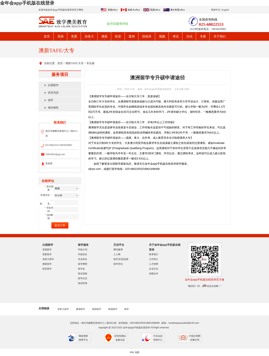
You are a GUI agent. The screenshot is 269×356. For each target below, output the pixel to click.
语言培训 (53, 92)
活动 (189, 36)
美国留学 (47, 249)
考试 (176, 36)
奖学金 (81, 268)
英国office (155, 9)
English (225, 9)
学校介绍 (82, 249)
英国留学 (96, 309)
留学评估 (118, 264)
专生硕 (90, 63)
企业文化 (153, 268)
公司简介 (153, 259)
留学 (126, 309)
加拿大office (134, 9)
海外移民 (53, 107)
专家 (203, 36)
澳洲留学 (80, 309)
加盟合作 (153, 273)
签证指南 (82, 273)
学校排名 (82, 254)
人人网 (116, 254)
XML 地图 (135, 352)
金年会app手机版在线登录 (27, 3)
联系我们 (153, 254)
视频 (162, 36)
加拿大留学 (48, 259)
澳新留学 (47, 264)
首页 (47, 36)
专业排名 (82, 259)
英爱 (74, 36)
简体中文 (215, 9)
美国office (113, 9)
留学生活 (82, 278)
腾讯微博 (118, 249)
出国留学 (53, 85)
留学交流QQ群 (121, 259)
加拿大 (89, 36)
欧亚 (118, 36)
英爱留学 (47, 254)
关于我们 (220, 36)
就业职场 (82, 283)
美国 (60, 36)
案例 (132, 36)
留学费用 (82, 264)
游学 (50, 100)
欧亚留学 (47, 268)
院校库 (146, 36)
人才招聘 (153, 264)
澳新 (104, 36)
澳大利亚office (177, 9)
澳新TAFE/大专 (74, 63)
